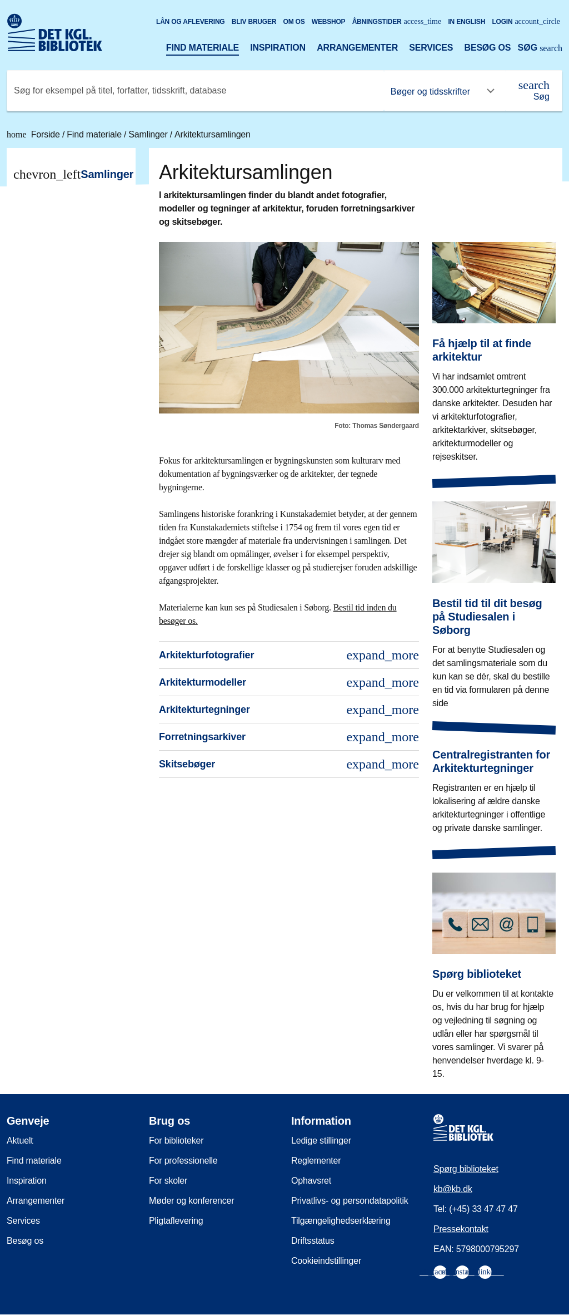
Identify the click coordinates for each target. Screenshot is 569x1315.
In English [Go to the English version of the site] (466, 22)
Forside (34, 134)
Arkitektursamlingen (212, 134)
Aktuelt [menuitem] (20, 1140)
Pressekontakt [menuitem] (460, 1229)
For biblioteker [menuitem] (176, 1140)
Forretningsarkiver (289, 737)
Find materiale (202, 47)
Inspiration (278, 47)
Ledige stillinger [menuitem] (321, 1140)
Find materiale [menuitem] (34, 1160)
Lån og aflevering (190, 22)
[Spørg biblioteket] (494, 968)
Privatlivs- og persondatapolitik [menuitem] (349, 1200)
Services (431, 47)
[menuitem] (440, 1272)
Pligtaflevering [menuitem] (176, 1220)
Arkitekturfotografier (289, 655)
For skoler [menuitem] (168, 1180)
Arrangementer (357, 47)
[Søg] (534, 91)
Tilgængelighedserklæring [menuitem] (341, 1220)
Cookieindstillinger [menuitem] (326, 1260)
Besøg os (488, 47)
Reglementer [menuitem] (316, 1160)
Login (526, 21)
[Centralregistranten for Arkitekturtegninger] (494, 782)
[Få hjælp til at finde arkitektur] (494, 344)
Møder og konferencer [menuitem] (191, 1200)
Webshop (329, 22)
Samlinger (148, 134)
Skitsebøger (289, 764)
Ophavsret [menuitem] (311, 1180)
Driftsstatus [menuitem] (313, 1240)
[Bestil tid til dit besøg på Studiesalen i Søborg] (494, 596)
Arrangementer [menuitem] (35, 1200)
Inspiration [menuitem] (27, 1180)
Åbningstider (397, 21)
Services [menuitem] (23, 1220)
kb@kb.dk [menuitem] (452, 1189)
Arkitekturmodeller (289, 682)
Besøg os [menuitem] (25, 1240)
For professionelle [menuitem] (183, 1160)
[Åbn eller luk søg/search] (540, 49)
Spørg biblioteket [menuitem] (465, 1169)
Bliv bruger (254, 22)
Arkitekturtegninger (289, 709)
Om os (294, 22)
